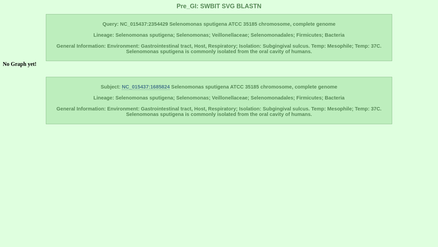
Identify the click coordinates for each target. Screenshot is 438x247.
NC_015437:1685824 (146, 87)
